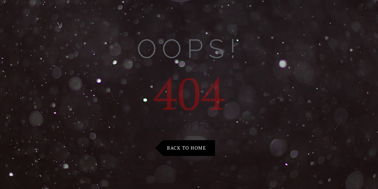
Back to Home (186, 148)
